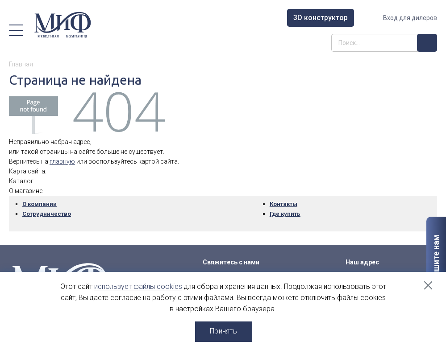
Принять (223, 331)
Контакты (283, 204)
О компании (39, 204)
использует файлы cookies (138, 286)
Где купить (285, 213)
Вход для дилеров (410, 17)
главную (62, 161)
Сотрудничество (46, 213)
